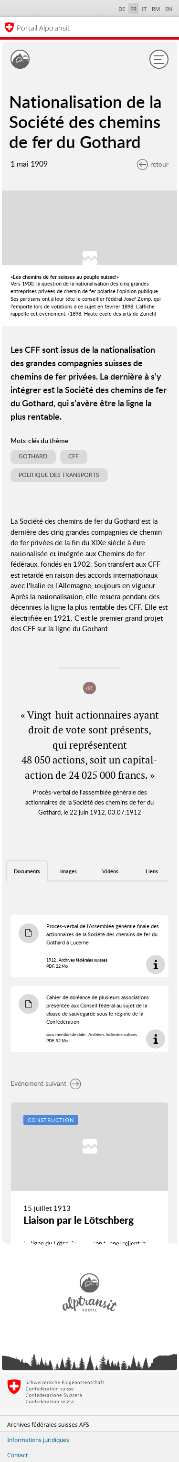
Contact (17, 1455)
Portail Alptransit (43, 27)
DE (121, 8)
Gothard (33, 456)
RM (156, 8)
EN (168, 8)
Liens (152, 871)
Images (68, 871)
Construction (51, 1119)
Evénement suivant (46, 1083)
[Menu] (158, 59)
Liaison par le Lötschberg (78, 1220)
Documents (27, 871)
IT (144, 8)
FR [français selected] (133, 8)
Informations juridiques (38, 1440)
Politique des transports (59, 475)
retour (152, 164)
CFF (73, 456)
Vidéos (110, 871)
